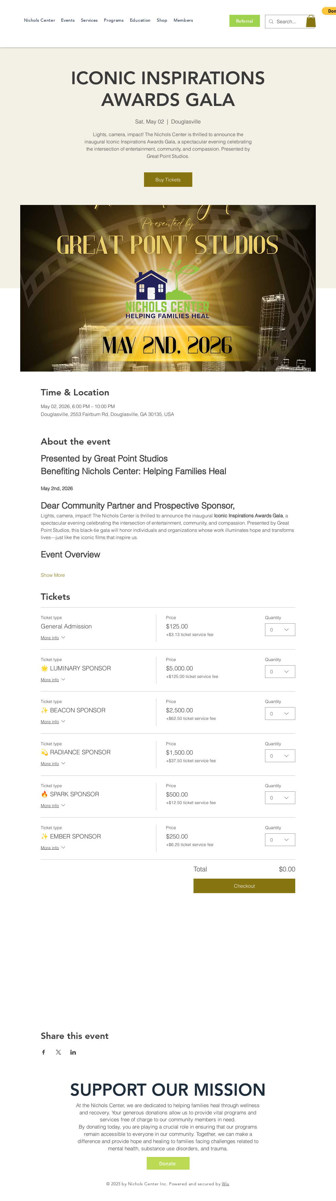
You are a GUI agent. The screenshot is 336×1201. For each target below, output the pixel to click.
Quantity (273, 617)
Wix (225, 1184)
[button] (311, 21)
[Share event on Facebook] (43, 1052)
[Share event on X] (58, 1052)
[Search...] (289, 21)
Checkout (244, 886)
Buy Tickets (168, 180)
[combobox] (280, 629)
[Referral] (244, 21)
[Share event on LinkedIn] (73, 1052)
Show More (53, 575)
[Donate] (168, 1163)
